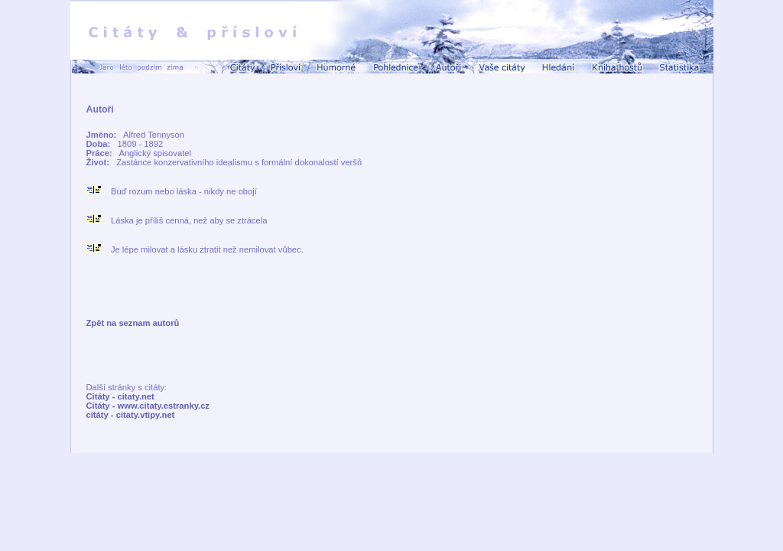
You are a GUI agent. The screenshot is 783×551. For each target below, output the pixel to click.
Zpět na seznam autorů (133, 323)
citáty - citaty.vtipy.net (130, 414)
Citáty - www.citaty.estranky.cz (148, 405)
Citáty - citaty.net (120, 396)
